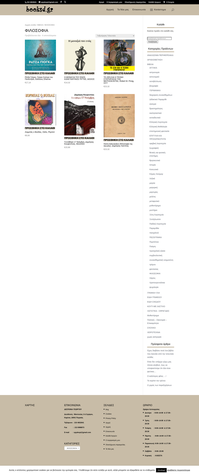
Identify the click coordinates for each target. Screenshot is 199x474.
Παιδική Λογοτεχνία (158, 224)
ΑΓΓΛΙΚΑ (153, 68)
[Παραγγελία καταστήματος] (115, 36)
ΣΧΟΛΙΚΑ (151, 328)
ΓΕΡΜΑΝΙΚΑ (155, 90)
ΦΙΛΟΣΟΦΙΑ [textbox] (71, 448)
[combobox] (72, 448)
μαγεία (152, 183)
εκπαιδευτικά (155, 118)
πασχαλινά (154, 233)
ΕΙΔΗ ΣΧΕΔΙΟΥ (154, 302)
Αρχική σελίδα (30, 25)
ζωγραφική (154, 148)
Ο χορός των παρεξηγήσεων (159, 385)
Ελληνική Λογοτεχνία (158, 122)
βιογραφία (154, 86)
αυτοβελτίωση (155, 81)
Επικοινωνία (139, 10)
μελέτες (153, 197)
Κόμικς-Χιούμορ (156, 174)
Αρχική (110, 10)
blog (107, 409)
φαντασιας (154, 269)
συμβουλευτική (156, 255)
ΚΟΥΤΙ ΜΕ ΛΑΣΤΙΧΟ (156, 306)
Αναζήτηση (152, 42)
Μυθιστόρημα (153, 315)
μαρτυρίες (154, 192)
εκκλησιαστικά (156, 113)
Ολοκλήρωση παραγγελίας (135, 2)
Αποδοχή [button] (161, 470)
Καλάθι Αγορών (155, 2)
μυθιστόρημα (155, 205)
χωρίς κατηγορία (154, 337)
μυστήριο (153, 210)
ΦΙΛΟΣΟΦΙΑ (155, 273)
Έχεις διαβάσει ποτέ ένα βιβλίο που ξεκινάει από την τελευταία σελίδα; (160, 353)
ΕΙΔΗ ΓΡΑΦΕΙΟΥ (154, 297)
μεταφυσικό (154, 201)
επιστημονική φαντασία (159, 131)
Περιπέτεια (154, 242)
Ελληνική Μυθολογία (158, 127)
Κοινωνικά (154, 169)
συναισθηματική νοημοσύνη (161, 260)
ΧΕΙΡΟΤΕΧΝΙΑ (153, 332)
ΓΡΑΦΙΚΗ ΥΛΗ (153, 293)
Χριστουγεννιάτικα (157, 283)
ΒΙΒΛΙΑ (40, 25)
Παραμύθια (154, 228)
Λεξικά (152, 178)
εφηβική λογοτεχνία (158, 143)
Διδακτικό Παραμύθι (158, 99)
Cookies (109, 414)
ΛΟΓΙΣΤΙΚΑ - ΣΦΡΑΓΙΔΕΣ (158, 311)
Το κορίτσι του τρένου (156, 381)
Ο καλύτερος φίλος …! (156, 376)
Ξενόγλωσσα (155, 219)
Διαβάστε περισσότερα (178, 470)
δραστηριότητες (156, 108)
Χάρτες (153, 278)
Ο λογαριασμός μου (114, 2)
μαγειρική (154, 187)
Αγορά (101, 2)
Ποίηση (153, 246)
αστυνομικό (154, 77)
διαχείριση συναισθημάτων (161, 95)
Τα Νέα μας (123, 10)
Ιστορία (153, 165)
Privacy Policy (111, 418)
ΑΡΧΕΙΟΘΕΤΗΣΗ (155, 60)
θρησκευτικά (155, 160)
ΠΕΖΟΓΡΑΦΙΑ (156, 237)
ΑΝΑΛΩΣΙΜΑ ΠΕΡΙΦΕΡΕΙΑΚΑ (160, 55)
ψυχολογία (154, 287)
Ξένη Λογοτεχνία (157, 215)
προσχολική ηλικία (157, 251)
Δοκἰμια (153, 104)
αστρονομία (154, 72)
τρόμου (153, 264)
